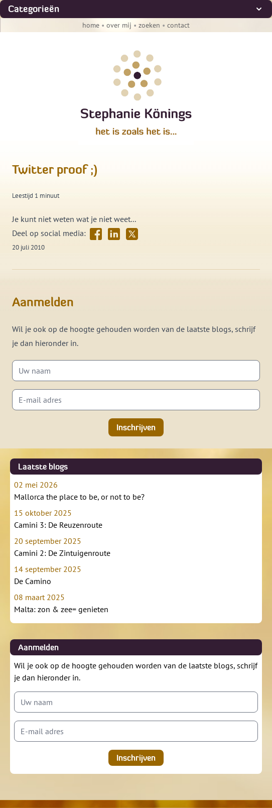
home (90, 25)
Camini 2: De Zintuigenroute (136, 546)
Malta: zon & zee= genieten (136, 602)
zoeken (149, 25)
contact (178, 25)
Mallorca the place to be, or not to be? (136, 490)
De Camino (136, 574)
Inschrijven (136, 427)
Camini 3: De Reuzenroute (136, 518)
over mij (118, 25)
